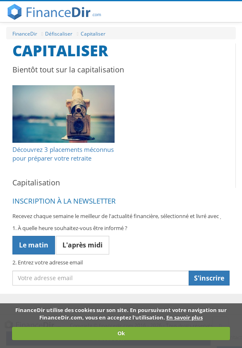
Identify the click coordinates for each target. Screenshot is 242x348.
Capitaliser (93, 33)
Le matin (33, 245)
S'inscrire (209, 278)
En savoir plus (184, 317)
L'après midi (82, 245)
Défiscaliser (58, 33)
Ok (121, 333)
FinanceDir (24, 33)
